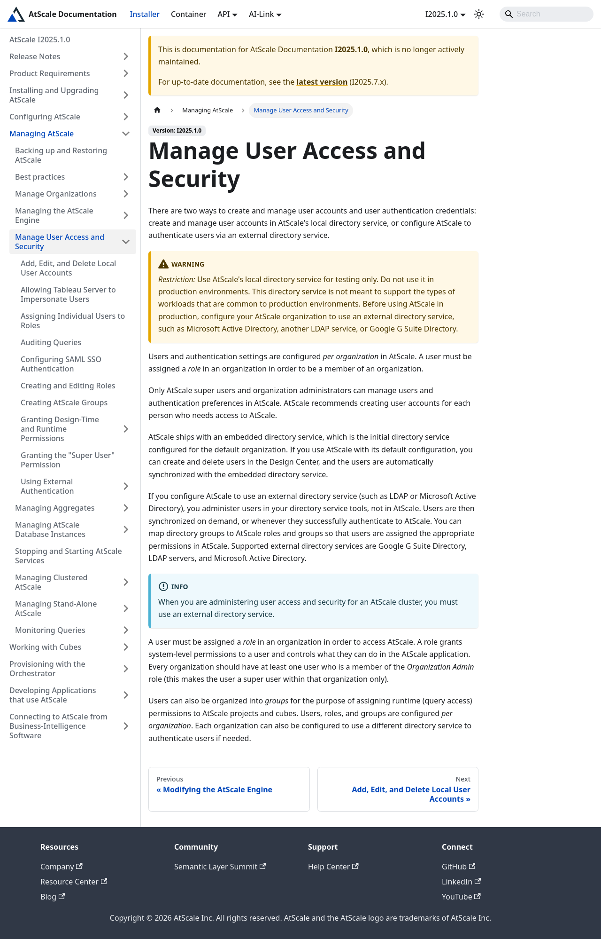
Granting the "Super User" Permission (68, 460)
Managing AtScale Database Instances (50, 529)
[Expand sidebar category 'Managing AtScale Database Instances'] (126, 529)
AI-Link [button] (261, 14)
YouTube (461, 897)
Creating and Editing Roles (68, 385)
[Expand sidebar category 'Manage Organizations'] (126, 193)
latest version (321, 82)
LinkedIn (461, 881)
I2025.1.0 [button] (441, 14)
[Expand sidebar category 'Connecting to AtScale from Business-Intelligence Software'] (126, 726)
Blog (52, 897)
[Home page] (157, 110)
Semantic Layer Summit (220, 866)
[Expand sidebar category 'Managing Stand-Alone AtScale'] (126, 608)
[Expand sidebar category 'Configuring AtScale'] (126, 116)
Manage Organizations (56, 194)
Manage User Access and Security (59, 242)
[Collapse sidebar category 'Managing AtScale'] (126, 133)
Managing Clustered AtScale (51, 582)
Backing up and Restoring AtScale (61, 155)
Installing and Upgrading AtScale (54, 95)
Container (189, 14)
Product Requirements (49, 73)
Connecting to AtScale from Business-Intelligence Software (58, 726)
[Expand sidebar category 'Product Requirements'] (126, 73)
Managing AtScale (41, 133)
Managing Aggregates (55, 508)
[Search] (546, 14)
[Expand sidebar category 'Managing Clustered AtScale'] (126, 582)
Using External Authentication (47, 486)
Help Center (333, 866)
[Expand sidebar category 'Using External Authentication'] (126, 486)
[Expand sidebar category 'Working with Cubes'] (126, 647)
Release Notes (34, 56)
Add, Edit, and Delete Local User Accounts (68, 268)
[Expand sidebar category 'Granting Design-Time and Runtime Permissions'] (126, 429)
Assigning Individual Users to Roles (73, 321)
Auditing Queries (51, 342)
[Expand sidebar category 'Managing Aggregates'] (126, 507)
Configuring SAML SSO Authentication (61, 364)
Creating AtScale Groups (64, 402)
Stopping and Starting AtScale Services (68, 556)
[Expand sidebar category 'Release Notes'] (126, 56)
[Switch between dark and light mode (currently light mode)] (478, 14)
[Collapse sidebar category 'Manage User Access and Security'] (126, 241)
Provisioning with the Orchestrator (47, 669)
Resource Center (73, 881)
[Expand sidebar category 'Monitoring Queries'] (126, 630)
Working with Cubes (45, 647)
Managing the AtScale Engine (54, 215)
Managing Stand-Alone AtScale (56, 608)
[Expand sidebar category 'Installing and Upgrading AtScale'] (126, 95)
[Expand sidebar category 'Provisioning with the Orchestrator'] (126, 668)
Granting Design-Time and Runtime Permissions (60, 428)
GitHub (458, 866)
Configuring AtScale (44, 116)
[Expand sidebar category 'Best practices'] (126, 176)
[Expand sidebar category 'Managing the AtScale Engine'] (126, 215)
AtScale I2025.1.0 (39, 39)
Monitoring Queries (50, 630)
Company (61, 866)
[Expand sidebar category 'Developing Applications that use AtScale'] (126, 695)
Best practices (40, 177)
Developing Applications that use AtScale (52, 695)
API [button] (224, 14)
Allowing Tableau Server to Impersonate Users (68, 294)
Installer (145, 14)
